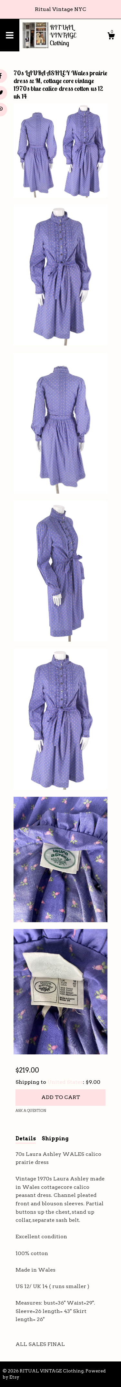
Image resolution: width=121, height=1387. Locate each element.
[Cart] (111, 37)
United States (65, 1082)
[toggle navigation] (9, 35)
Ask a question (30, 1110)
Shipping (55, 1139)
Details (25, 1139)
